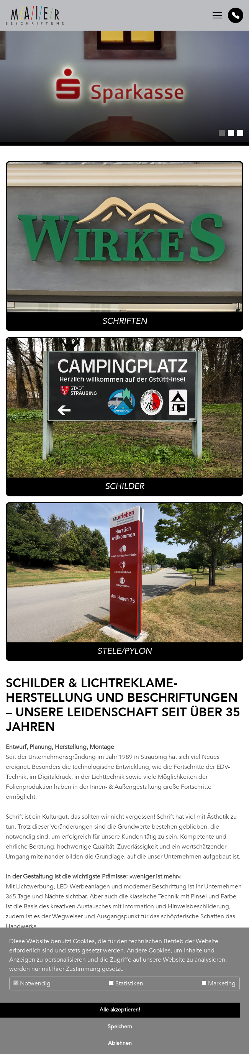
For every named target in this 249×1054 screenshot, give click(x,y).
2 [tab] (231, 133)
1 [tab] (222, 133)
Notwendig (32, 983)
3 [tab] (240, 133)
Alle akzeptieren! (120, 1009)
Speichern (120, 1026)
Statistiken (126, 983)
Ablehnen (120, 1043)
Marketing (218, 983)
